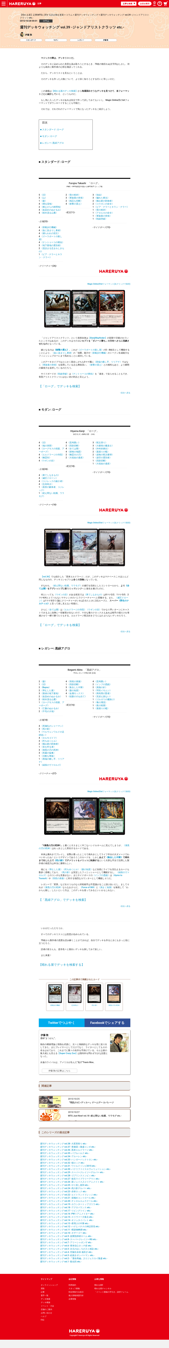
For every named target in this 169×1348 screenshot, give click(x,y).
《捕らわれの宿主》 (50, 233)
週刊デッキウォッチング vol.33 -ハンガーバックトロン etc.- (69, 1168)
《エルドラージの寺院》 (52, 454)
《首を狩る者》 (48, 747)
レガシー (81, 40)
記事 (39, 3)
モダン (55, 40)
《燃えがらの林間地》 (51, 207)
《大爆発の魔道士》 (104, 445)
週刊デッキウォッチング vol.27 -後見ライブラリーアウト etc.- (70, 1187)
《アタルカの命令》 (104, 213)
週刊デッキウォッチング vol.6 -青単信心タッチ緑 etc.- (66, 1254)
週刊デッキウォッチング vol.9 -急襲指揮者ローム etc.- (66, 1244)
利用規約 (72, 1293)
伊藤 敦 (105, 40)
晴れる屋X (98, 1293)
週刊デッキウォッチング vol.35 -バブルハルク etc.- (64, 1161)
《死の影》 (46, 729)
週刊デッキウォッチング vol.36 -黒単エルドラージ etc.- (67, 1158)
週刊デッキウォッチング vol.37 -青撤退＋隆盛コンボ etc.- (68, 1155)
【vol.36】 (46, 576)
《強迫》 (98, 195)
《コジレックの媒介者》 (52, 481)
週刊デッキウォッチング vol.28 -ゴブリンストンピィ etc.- (68, 1183)
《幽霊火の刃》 (75, 454)
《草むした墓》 (48, 690)
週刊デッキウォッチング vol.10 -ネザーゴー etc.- (63, 1241)
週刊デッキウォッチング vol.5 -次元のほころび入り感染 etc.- (69, 1257)
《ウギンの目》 (48, 460)
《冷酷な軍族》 (48, 756)
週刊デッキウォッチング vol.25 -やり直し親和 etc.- (64, 1193)
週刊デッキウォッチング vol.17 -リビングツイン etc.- (65, 1219)
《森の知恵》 (73, 690)
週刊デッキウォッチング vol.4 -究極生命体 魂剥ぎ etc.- (66, 1260)
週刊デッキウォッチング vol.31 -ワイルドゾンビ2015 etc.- (68, 1174)
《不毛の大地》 (48, 711)
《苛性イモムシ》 (103, 690)
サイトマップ (46, 1287)
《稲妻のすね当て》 (77, 696)
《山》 (44, 198)
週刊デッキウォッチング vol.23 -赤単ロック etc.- (63, 1199)
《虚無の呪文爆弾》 (104, 454)
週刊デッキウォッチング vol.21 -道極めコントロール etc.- (68, 1206)
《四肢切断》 (73, 445)
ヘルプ (43, 1324)
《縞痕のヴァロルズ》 (51, 765)
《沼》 (44, 195)
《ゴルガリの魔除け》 (105, 699)
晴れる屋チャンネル (102, 1297)
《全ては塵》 (73, 448)
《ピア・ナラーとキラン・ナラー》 (111, 207)
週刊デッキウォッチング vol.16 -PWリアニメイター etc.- (67, 1222)
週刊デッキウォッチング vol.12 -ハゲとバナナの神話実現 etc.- (70, 1235)
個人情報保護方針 (76, 1304)
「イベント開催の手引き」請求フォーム (111, 1300)
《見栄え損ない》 (103, 696)
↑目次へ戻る (125, 393)
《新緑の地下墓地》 (50, 693)
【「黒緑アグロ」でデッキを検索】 (63, 899)
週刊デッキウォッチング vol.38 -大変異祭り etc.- (63, 1152)
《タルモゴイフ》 (49, 738)
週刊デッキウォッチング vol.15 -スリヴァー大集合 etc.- (67, 1225)
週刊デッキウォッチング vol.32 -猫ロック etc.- (62, 1171)
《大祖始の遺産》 (76, 457)
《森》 (44, 201)
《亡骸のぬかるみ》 (50, 708)
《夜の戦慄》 (100, 705)
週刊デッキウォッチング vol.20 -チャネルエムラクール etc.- (69, 1209)
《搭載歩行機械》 (49, 227)
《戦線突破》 (100, 219)
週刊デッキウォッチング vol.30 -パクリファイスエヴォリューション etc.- (75, 1177)
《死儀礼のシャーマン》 (52, 726)
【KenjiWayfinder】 (97, 338)
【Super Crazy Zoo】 (68, 1053)
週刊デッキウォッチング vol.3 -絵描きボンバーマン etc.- (67, 1263)
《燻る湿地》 (47, 204)
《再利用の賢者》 (103, 693)
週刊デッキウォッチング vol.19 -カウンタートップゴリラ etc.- (70, 1212)
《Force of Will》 (88, 887)
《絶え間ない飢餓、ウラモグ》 (67, 585)
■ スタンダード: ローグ (52, 129)
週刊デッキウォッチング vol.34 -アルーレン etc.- (63, 1164)
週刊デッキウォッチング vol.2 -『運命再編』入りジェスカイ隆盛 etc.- (73, 1266)
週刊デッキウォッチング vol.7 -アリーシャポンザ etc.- (66, 1250)
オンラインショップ (49, 1293)
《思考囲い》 (73, 442)
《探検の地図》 (75, 451)
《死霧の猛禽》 (48, 753)
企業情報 (72, 1307)
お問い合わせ (46, 1321)
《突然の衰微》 (75, 681)
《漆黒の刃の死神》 (50, 750)
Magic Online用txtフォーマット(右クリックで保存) (108, 284)
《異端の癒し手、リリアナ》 (108, 362)
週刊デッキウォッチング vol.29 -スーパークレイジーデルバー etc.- (72, 1180)
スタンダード (31, 40)
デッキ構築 (45, 1311)
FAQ (42, 1328)
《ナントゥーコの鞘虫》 (52, 242)
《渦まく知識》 (105, 887)
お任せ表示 (144, 4)
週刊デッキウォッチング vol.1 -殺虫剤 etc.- (61, 1270)
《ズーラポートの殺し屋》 (90, 350)
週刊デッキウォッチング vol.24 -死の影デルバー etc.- (65, 1196)
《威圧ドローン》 (49, 478)
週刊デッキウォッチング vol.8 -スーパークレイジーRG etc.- (68, 1247)
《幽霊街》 (46, 457)
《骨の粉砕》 (73, 195)
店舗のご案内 (46, 1317)
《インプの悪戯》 (103, 684)
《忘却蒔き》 (47, 484)
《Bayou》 (46, 687)
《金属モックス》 (76, 693)
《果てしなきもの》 (50, 475)
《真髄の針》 (100, 687)
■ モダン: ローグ (48, 136)
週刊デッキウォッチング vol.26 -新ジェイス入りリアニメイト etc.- (72, 1190)
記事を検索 (127, 4)
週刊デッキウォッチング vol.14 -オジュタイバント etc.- (67, 1228)
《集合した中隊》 (76, 687)
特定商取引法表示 (76, 1300)
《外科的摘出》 (101, 448)
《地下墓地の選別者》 (51, 245)
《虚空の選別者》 (103, 457)
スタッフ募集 (74, 1297)
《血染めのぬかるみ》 (51, 210)
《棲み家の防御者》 (104, 201)
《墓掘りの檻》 (101, 451)
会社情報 (72, 1287)
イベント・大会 (47, 1314)
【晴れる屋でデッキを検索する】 (61, 964)
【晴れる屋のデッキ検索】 (65, 91)
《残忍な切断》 (75, 201)
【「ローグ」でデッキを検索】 (60, 386)
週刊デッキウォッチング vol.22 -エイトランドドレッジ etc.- (69, 1203)
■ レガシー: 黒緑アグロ (52, 143)
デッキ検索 (45, 1307)
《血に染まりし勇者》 (51, 230)
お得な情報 (99, 1287)
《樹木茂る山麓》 (49, 213)
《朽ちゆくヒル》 (49, 741)
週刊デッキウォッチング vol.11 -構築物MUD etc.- (64, 1238)
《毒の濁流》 (100, 702)
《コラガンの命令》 (104, 204)
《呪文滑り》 (100, 442)
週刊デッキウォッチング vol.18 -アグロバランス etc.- (65, 1215)
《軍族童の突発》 (76, 198)
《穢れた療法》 (101, 198)
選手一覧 (44, 1304)
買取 (43, 1297)
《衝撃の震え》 (75, 204)
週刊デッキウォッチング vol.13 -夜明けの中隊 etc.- (64, 1231)
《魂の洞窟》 (47, 445)
